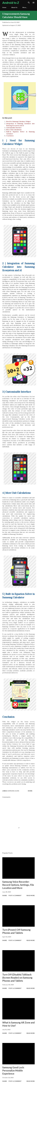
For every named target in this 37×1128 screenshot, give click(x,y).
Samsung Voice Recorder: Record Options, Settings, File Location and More (18, 884)
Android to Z (10, 2)
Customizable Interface (13, 127)
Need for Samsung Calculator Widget (18, 121)
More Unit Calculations (13, 130)
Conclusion (9, 136)
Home (4, 7)
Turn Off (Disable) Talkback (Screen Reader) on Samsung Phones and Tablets (17, 977)
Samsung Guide (13, 791)
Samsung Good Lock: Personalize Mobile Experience (13, 1070)
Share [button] (30, 791)
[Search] (29, 2)
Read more (31, 895)
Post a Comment (15, 895)
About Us (14, 7)
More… (24, 7)
